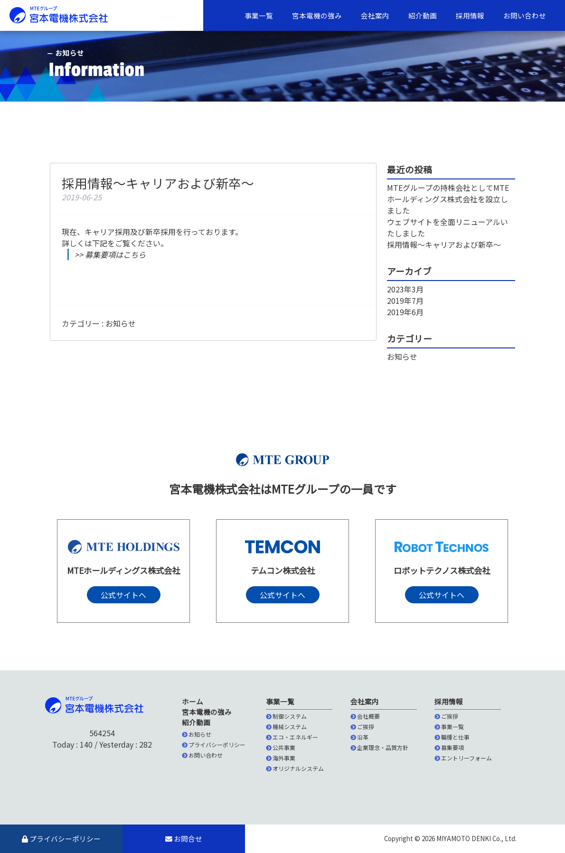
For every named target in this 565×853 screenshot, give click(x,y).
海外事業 (280, 758)
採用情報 (470, 15)
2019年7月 (405, 300)
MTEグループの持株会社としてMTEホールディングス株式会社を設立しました (448, 199)
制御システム (286, 716)
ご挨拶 (362, 726)
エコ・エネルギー (292, 737)
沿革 (359, 737)
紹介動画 (422, 15)
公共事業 (280, 747)
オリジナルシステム (295, 768)
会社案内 (375, 15)
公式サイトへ (123, 594)
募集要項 (449, 747)
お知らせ (120, 323)
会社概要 (365, 716)
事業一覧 (259, 15)
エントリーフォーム (463, 758)
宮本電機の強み (317, 15)
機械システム (286, 726)
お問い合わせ (524, 15)
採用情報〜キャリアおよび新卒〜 (444, 244)
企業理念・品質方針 (379, 747)
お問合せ (183, 839)
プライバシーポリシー (213, 745)
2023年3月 (405, 289)
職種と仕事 (452, 737)
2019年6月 (405, 312)
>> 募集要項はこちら (110, 254)
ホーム (192, 701)
